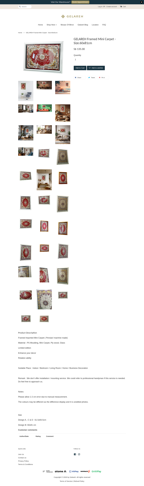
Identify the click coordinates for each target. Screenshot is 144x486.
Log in (100, 6)
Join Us (21, 454)
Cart (124, 6)
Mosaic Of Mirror (67, 25)
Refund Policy (79, 481)
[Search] (25, 6)
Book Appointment (80, 2)
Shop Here (52, 25)
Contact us (22, 458)
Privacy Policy (23, 461)
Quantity (77, 55)
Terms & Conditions (25, 464)
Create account (111, 6)
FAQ (104, 25)
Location (95, 25)
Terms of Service (66, 481)
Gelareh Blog (83, 25)
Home (40, 25)
